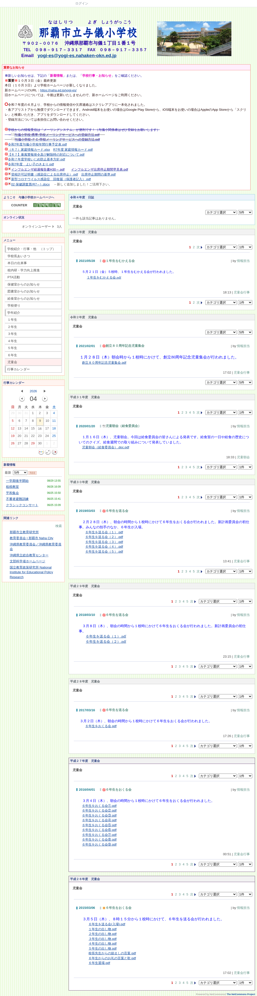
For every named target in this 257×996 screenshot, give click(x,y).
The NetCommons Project (241, 994)
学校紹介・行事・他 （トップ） (31, 249)
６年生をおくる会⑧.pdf (99, 839)
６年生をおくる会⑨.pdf (99, 844)
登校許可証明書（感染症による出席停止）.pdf (44, 174)
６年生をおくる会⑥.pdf (99, 830)
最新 (16, 472)
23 (40, 437)
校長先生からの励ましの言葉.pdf (112, 953)
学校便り (13, 305)
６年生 (12, 355)
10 (47, 422)
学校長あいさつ (18, 256)
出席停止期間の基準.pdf (98, 174)
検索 (58, 526)
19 (12, 437)
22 (33, 437)
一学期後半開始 (17, 481)
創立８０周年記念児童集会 (123, 346)
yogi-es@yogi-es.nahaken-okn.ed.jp (77, 55)
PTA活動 (13, 277)
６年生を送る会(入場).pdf (106, 924)
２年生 (12, 327)
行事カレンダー (18, 369)
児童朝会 (243, 457)
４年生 (12, 341)
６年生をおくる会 (116, 789)
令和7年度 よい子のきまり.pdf (31, 164)
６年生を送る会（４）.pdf (104, 546)
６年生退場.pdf (99, 963)
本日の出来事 (17, 263)
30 (19, 414)
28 (26, 444)
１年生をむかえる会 (118, 261)
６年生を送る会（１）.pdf (104, 532)
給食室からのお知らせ (23, 298)
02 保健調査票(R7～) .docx (30, 184)
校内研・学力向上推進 (23, 270)
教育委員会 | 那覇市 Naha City (31, 538)
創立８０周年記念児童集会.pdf (104, 362)
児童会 (12, 362)
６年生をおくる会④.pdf (99, 820)
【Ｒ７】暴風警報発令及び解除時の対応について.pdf (46, 154)
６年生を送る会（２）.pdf (104, 537)
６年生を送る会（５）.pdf (104, 551)
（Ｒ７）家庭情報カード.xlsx (29, 149)
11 (54, 422)
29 (12, 414)
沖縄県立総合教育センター (29, 555)
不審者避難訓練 (17, 499)
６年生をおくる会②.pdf (99, 810)
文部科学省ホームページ (27, 561)
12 (12, 429)
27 (19, 444)
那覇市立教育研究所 (24, 532)
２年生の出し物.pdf (102, 934)
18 (54, 429)
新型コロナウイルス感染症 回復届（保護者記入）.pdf (51, 179)
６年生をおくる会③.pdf (99, 815)
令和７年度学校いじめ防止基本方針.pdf (36, 159)
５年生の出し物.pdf (102, 948)
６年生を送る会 (115, 511)
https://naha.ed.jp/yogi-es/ (58, 90)
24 (47, 437)
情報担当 (243, 261)
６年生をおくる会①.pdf (99, 806)
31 (26, 414)
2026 (33, 391)
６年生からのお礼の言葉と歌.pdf (112, 958)
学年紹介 (13, 313)
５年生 (12, 348)
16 (40, 430)
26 (12, 444)
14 (26, 429)
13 (19, 429)
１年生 (12, 319)
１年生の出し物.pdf (102, 929)
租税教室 (12, 487)
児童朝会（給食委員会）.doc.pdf (105, 447)
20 (19, 437)
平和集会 (12, 493)
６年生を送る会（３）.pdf (104, 542)
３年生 (12, 334)
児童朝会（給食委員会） (121, 426)
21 (26, 437)
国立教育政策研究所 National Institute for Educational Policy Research (31, 572)
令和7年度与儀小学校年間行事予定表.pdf (37, 144)
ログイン (81, 3)
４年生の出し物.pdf (102, 943)
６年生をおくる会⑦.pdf (99, 835)
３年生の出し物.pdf (102, 939)
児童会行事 (242, 292)
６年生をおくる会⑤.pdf (99, 825)
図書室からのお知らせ (23, 291)
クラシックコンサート (22, 505)
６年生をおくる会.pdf (101, 726)
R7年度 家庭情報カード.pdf (73, 149)
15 (33, 429)
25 (54, 437)
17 (47, 429)
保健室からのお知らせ (23, 284)
